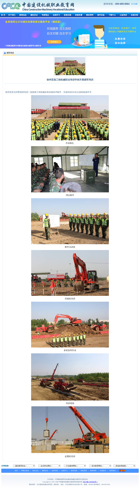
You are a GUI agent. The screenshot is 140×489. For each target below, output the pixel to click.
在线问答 (134, 15)
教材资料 (89, 15)
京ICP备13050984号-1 (90, 482)
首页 (16, 470)
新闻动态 (23, 15)
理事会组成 (25, 470)
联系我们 (113, 470)
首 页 (3, 15)
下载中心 (112, 15)
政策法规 (67, 15)
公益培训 (123, 15)
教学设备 (101, 15)
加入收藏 (134, 4)
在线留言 (103, 470)
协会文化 (35, 470)
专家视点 (45, 15)
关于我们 (11, 15)
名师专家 (55, 470)
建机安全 (34, 15)
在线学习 (56, 15)
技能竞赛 (78, 15)
